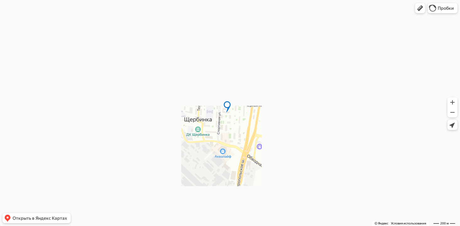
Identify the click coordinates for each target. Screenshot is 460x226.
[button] (420, 8)
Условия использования (408, 223)
